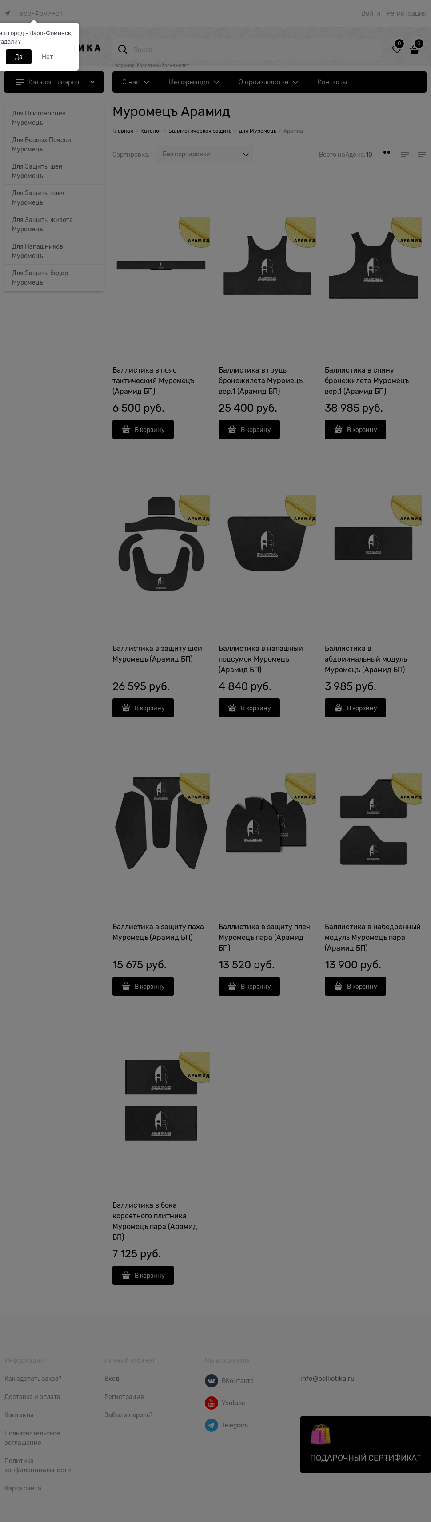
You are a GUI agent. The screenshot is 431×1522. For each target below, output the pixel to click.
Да (19, 56)
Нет (47, 56)
